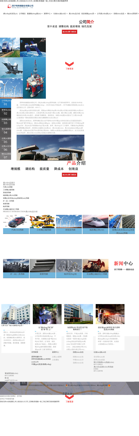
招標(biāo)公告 (78, 357)
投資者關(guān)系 (88, 13)
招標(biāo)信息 (120, 13)
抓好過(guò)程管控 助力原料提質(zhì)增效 (109, 328)
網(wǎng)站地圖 (102, 385)
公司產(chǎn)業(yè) (104, 13)
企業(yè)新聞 (56, 357)
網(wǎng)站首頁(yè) (10, 13)
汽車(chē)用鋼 (8, 187)
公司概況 (22, 13)
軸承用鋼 (6, 206)
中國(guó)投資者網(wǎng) (41, 364)
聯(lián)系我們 (133, 13)
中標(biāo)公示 (78, 360)
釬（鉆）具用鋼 (8, 201)
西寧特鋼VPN (36, 357)
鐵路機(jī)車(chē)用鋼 (10, 195)
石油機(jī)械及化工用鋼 (11, 209)
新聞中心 (48, 13)
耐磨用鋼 (6, 204)
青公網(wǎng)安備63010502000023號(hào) (80, 385)
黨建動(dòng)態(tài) (34, 13)
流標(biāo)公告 (78, 363)
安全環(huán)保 (99, 357)
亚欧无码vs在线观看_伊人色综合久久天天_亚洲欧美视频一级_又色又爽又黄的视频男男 (34, 1)
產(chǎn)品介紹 (74, 13)
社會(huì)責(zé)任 (60, 13)
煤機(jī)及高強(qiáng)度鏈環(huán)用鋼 (16, 198)
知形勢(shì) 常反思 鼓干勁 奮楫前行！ (77, 328)
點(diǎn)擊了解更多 (69, 32)
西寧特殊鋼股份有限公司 (37, 385)
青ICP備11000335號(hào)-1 (55, 385)
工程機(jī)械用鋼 (8, 190)
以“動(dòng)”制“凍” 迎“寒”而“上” (46, 328)
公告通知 (55, 360)
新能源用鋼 (7, 192)
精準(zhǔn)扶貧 (99, 360)
